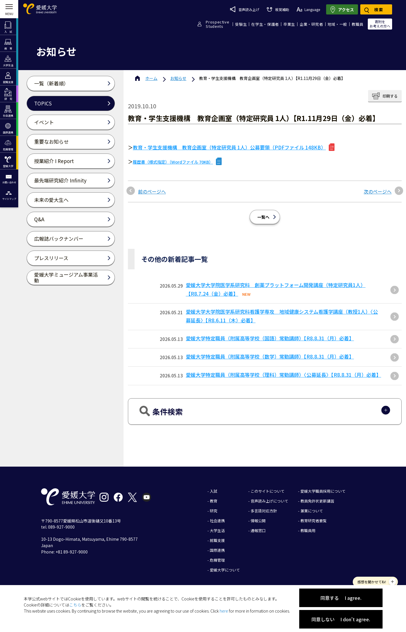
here (224, 611)
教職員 (357, 24)
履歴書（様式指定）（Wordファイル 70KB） (173, 162)
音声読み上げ (244, 9)
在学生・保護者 (265, 24)
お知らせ (178, 78)
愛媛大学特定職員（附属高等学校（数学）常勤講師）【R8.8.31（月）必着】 (270, 356)
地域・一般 (337, 24)
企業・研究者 (311, 24)
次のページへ (378, 191)
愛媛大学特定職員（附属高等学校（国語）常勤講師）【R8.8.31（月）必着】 (270, 338)
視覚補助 (278, 9)
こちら (75, 605)
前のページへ (152, 191)
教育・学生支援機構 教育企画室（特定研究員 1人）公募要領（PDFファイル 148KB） (229, 147)
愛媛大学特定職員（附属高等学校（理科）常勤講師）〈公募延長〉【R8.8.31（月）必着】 (283, 374)
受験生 (241, 24)
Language (308, 9)
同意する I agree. (340, 597)
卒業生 (289, 24)
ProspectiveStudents (217, 24)
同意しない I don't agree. (340, 619)
